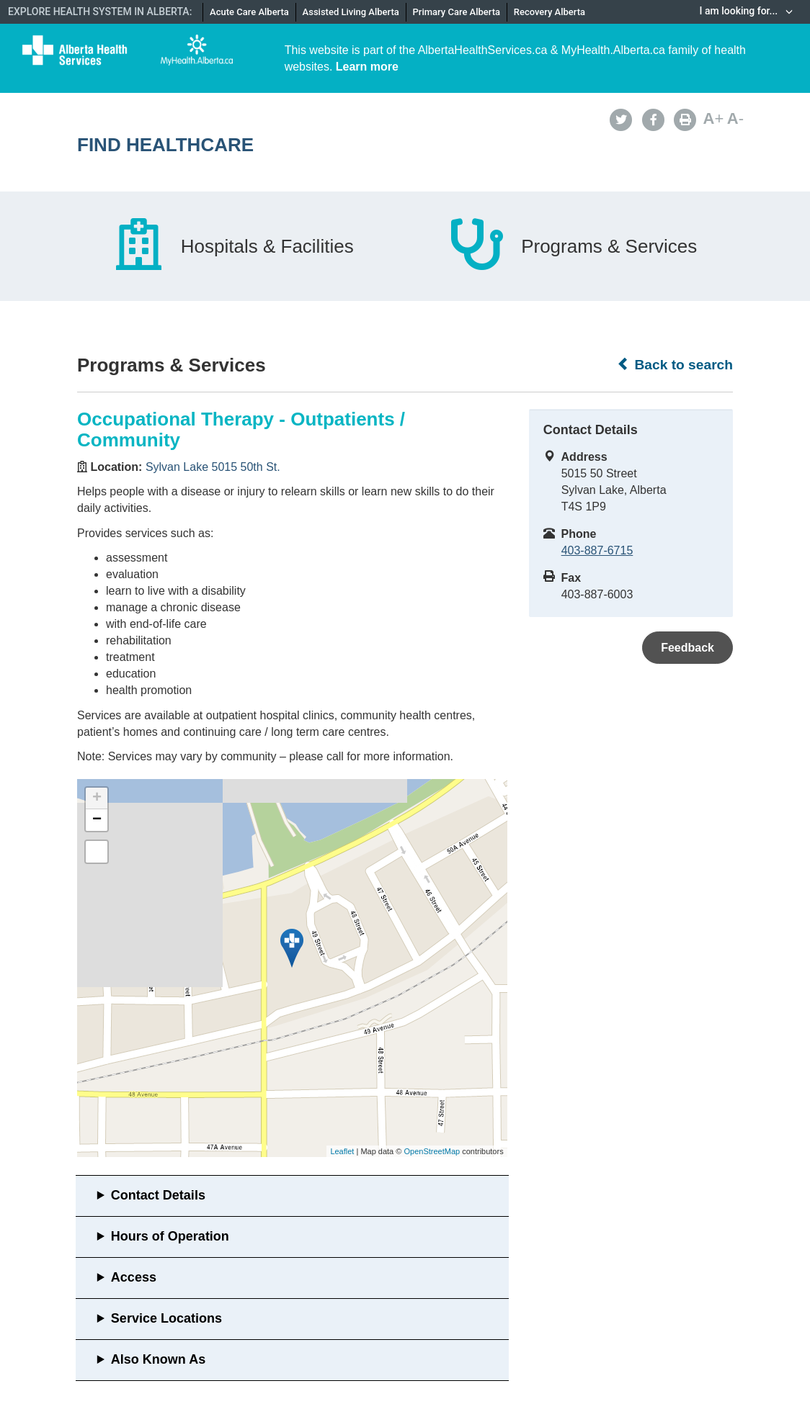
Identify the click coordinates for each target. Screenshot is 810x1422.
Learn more (367, 66)
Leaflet (342, 1151)
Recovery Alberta (549, 11)
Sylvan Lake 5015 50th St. (213, 467)
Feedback (687, 648)
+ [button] (97, 798)
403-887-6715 (597, 550)
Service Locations (166, 1318)
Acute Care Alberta (249, 11)
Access (133, 1277)
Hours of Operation (170, 1236)
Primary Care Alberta (456, 11)
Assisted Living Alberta (351, 11)
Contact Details (158, 1195)
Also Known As (158, 1359)
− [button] (97, 820)
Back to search (675, 364)
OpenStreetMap (432, 1151)
